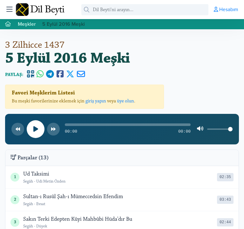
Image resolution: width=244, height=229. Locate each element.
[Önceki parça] (17, 129)
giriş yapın (95, 101)
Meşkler (27, 24)
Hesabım (226, 9)
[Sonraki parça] (53, 129)
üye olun (125, 101)
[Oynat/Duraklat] (35, 129)
